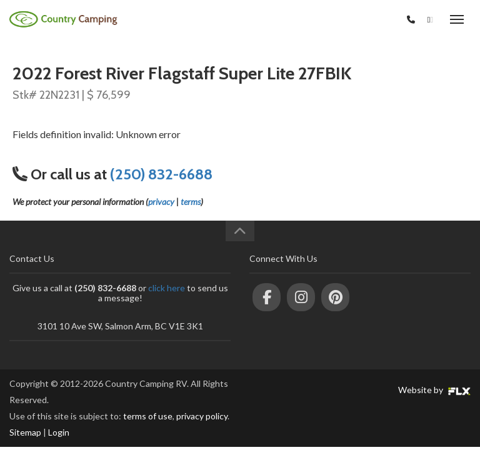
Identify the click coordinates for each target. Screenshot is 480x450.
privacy (161, 201)
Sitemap (25, 432)
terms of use (147, 416)
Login (58, 432)
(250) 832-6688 (371, 19)
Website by (434, 389)
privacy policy (202, 416)
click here (166, 287)
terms (191, 201)
